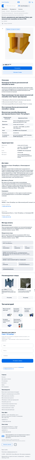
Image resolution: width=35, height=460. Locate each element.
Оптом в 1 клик (17, 72)
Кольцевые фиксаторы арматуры (16, 310)
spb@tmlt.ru (5, 419)
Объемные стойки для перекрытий (10, 399)
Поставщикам (5, 386)
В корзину (17, 68)
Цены (3, 384)
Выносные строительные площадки (10, 392)
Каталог (4, 377)
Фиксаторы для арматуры (6, 309)
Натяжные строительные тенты (6, 321)
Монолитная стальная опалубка (27, 310)
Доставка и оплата (6, 379)
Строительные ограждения (8, 405)
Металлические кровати (8, 397)
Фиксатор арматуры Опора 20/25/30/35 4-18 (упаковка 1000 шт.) (9, 292)
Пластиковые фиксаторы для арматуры (17, 321)
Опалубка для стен (6, 401)
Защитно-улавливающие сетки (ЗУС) (11, 393)
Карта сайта (5, 449)
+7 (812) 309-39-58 (6, 206)
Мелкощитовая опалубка (8, 395)
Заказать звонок (7, 444)
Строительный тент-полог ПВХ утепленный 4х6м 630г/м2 (24, 291)
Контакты (20, 9)
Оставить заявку (17, 360)
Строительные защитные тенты (9, 403)
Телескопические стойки (8, 407)
